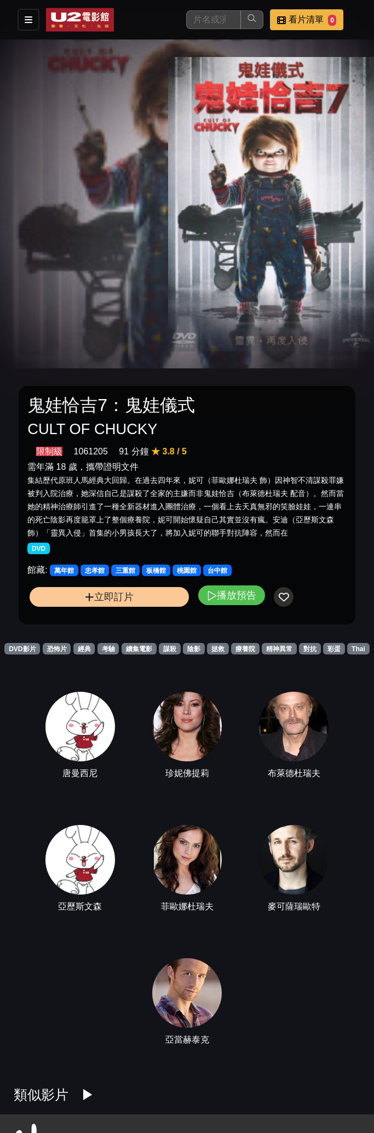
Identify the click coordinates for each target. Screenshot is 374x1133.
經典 (84, 649)
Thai (358, 649)
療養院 (245, 649)
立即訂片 (109, 596)
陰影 (193, 649)
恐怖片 (57, 649)
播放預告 (231, 595)
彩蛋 (334, 649)
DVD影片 (22, 649)
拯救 (218, 649)
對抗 (310, 649)
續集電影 (139, 649)
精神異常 (279, 649)
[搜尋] (213, 19)
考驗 (108, 649)
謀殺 (169, 649)
